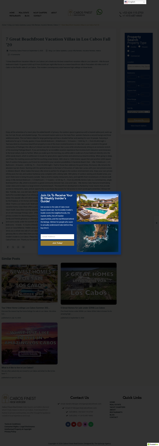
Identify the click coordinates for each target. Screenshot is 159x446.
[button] (117, 195)
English (130, 2)
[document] (79, 223)
